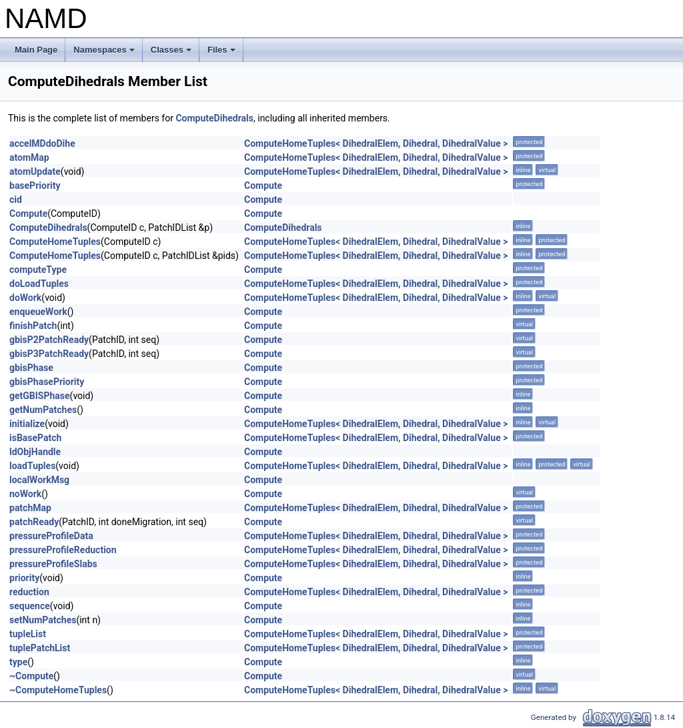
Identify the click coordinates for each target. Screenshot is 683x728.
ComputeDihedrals (214, 118)
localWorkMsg (39, 479)
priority (24, 578)
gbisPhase (31, 367)
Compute (263, 185)
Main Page (36, 50)
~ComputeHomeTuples (58, 690)
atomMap (29, 157)
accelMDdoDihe (42, 143)
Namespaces (105, 53)
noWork (25, 493)
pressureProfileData (51, 535)
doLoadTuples (39, 283)
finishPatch (33, 325)
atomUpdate (35, 171)
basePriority (35, 185)
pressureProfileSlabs (53, 564)
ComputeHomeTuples (55, 241)
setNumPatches (42, 620)
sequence (29, 606)
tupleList (27, 634)
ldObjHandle (35, 451)
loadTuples (32, 465)
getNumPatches (43, 409)
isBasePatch (35, 437)
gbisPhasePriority (46, 381)
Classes (172, 53)
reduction (29, 592)
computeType (38, 269)
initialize (27, 423)
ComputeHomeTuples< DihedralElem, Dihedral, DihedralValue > (376, 143)
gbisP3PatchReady (49, 353)
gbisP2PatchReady (49, 339)
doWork (25, 297)
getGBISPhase (39, 395)
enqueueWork (38, 311)
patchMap (30, 507)
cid (15, 199)
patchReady (34, 521)
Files (222, 53)
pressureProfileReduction (63, 549)
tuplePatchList (39, 648)
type (18, 662)
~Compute (31, 676)
